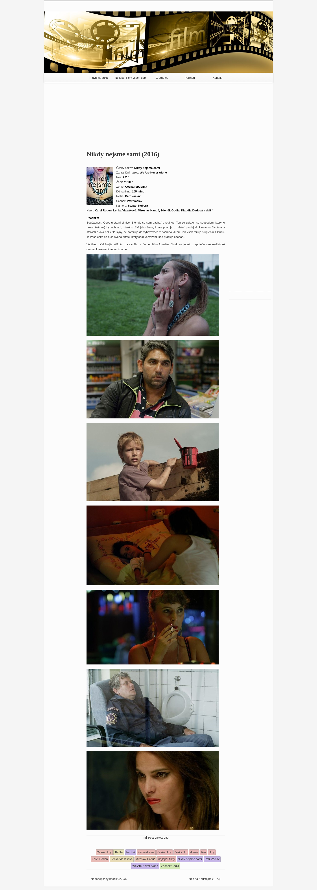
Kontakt (217, 77)
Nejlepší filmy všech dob (130, 77)
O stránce (162, 77)
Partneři (190, 77)
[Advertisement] (158, 115)
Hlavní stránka (98, 77)
